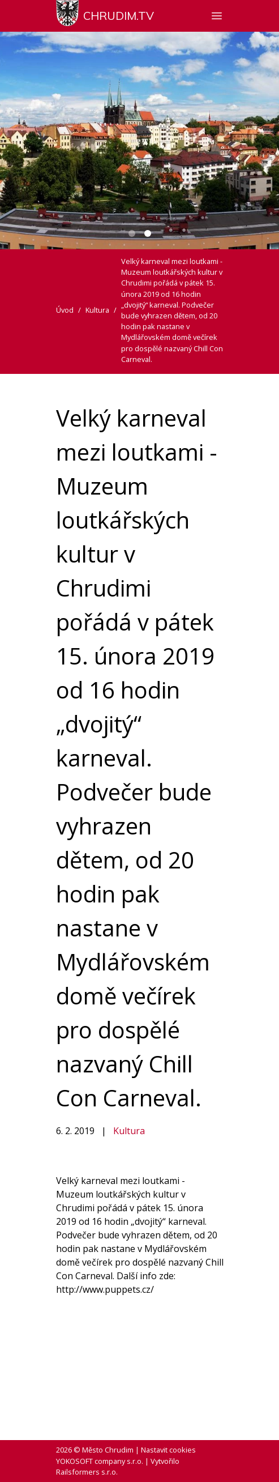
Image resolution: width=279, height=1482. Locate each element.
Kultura (129, 1131)
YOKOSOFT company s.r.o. (99, 1461)
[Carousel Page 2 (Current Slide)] (147, 233)
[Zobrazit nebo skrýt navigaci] (217, 16)
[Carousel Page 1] (131, 233)
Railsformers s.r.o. (87, 1472)
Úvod (65, 310)
